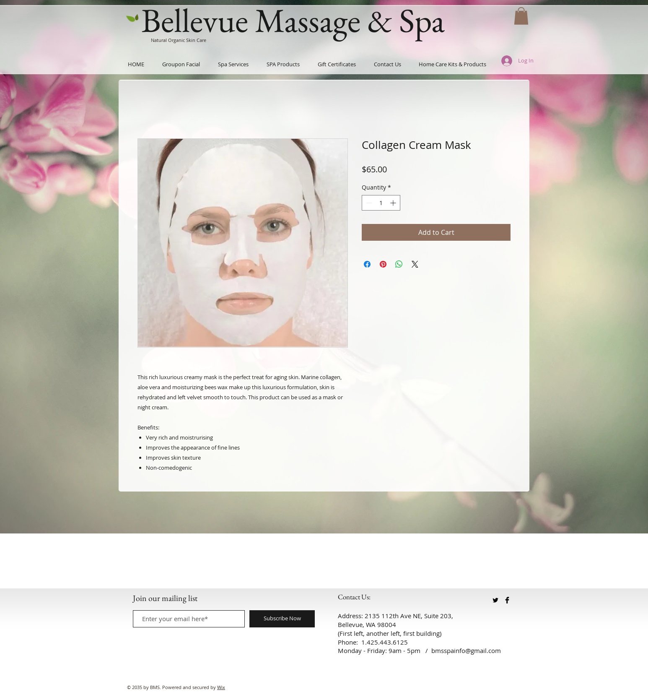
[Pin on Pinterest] (383, 264)
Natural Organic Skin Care (178, 40)
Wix (221, 687)
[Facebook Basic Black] (507, 600)
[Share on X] (415, 264)
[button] (521, 16)
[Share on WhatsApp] (399, 264)
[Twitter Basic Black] (495, 600)
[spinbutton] (381, 202)
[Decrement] (368, 202)
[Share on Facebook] (367, 264)
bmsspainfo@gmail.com (466, 650)
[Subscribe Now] (282, 618)
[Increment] (394, 202)
